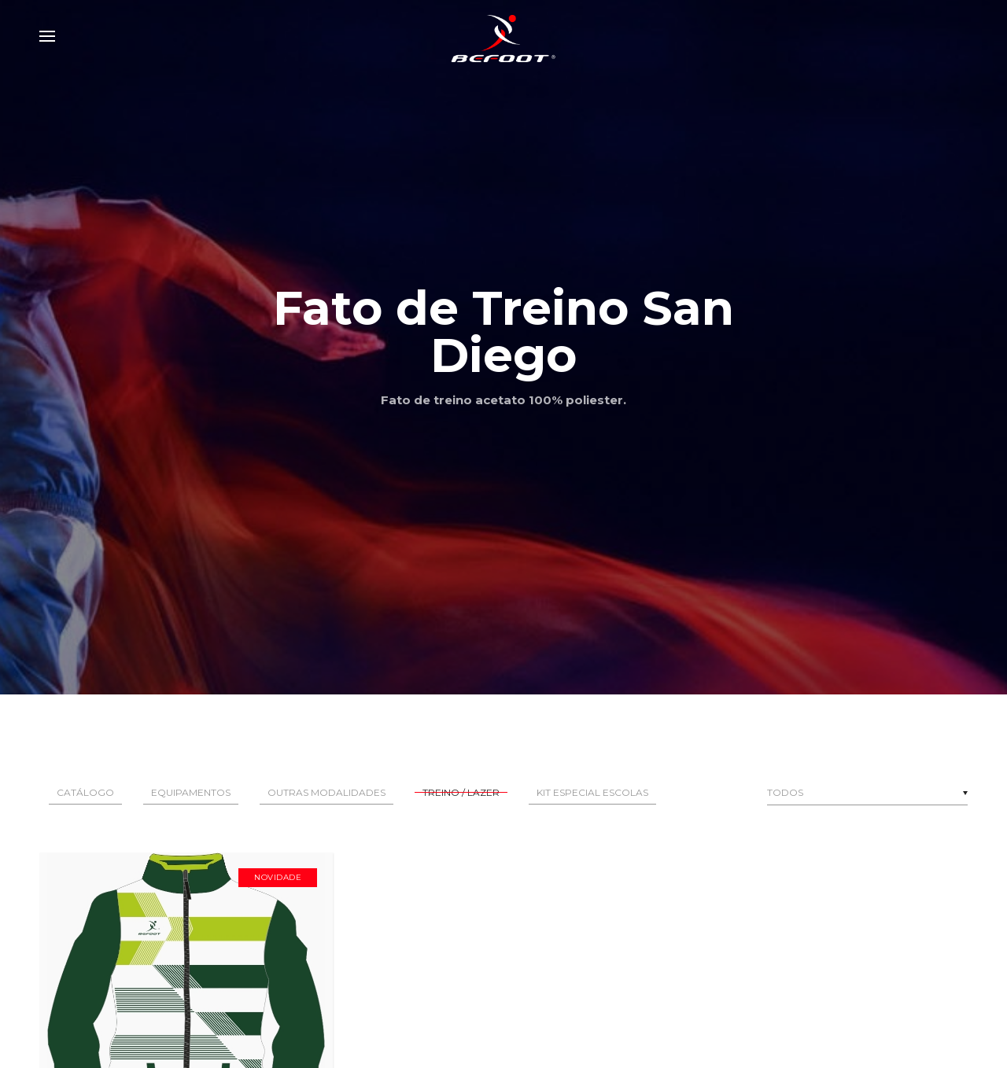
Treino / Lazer (461, 792)
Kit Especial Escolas (592, 792)
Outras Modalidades (326, 792)
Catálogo (85, 792)
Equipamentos (191, 792)
